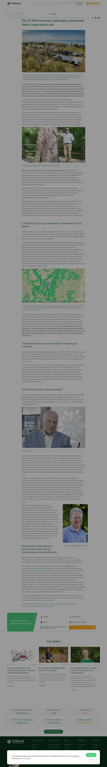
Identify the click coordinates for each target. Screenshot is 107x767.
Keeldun (91, 760)
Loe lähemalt (26, 758)
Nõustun (91, 755)
